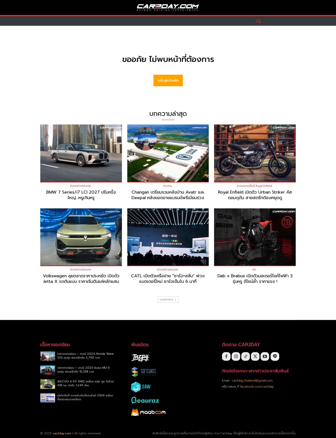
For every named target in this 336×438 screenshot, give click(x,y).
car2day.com (62, 433)
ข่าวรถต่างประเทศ (80, 186)
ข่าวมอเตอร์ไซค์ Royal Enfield (254, 186)
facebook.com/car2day (257, 386)
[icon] (275, 356)
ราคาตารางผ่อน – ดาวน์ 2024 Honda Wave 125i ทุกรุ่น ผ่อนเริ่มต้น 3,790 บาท (85, 356)
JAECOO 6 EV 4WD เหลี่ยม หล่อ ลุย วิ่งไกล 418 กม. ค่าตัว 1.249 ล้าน (85, 384)
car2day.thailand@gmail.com (252, 380)
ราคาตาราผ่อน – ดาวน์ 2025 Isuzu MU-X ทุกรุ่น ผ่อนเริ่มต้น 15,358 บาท (83, 370)
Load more (168, 300)
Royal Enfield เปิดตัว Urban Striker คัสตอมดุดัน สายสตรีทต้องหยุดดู (255, 195)
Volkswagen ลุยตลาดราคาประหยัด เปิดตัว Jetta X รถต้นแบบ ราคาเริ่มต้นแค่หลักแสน (81, 279)
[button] (258, 21)
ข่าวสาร (167, 186)
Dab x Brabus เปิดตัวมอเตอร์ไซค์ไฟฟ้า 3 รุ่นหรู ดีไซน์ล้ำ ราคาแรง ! (255, 279)
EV (254, 269)
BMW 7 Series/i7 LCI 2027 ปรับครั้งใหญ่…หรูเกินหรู (81, 195)
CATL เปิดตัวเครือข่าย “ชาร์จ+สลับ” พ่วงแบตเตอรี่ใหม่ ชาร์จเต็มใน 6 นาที (168, 279)
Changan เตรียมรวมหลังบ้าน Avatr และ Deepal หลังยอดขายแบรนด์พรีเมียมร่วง (168, 195)
